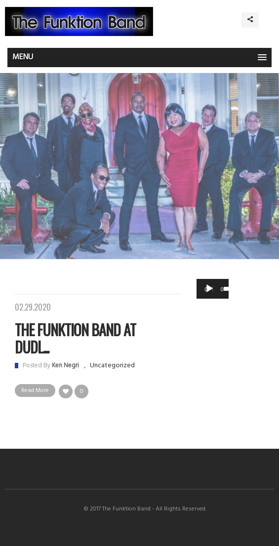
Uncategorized (112, 365)
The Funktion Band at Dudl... (75, 338)
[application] (213, 289)
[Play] (209, 289)
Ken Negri (65, 365)
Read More (35, 390)
